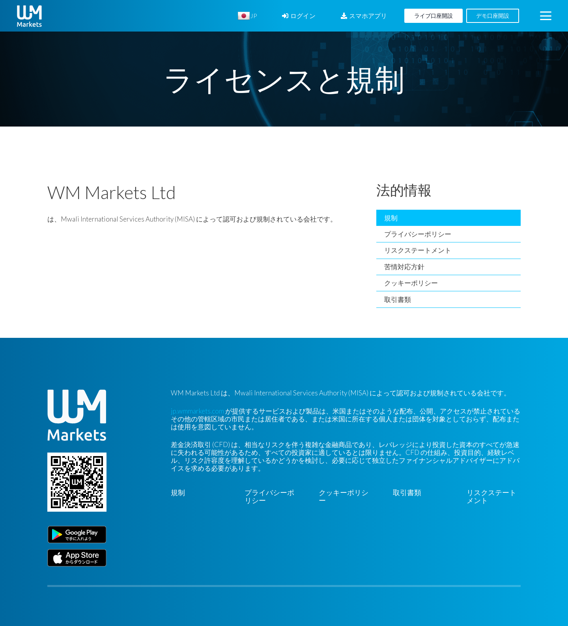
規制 (391, 218)
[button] (545, 16)
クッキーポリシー (411, 283)
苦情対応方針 (404, 267)
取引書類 (397, 299)
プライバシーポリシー (417, 234)
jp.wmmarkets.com (197, 411)
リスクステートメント (417, 250)
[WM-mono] (29, 16)
